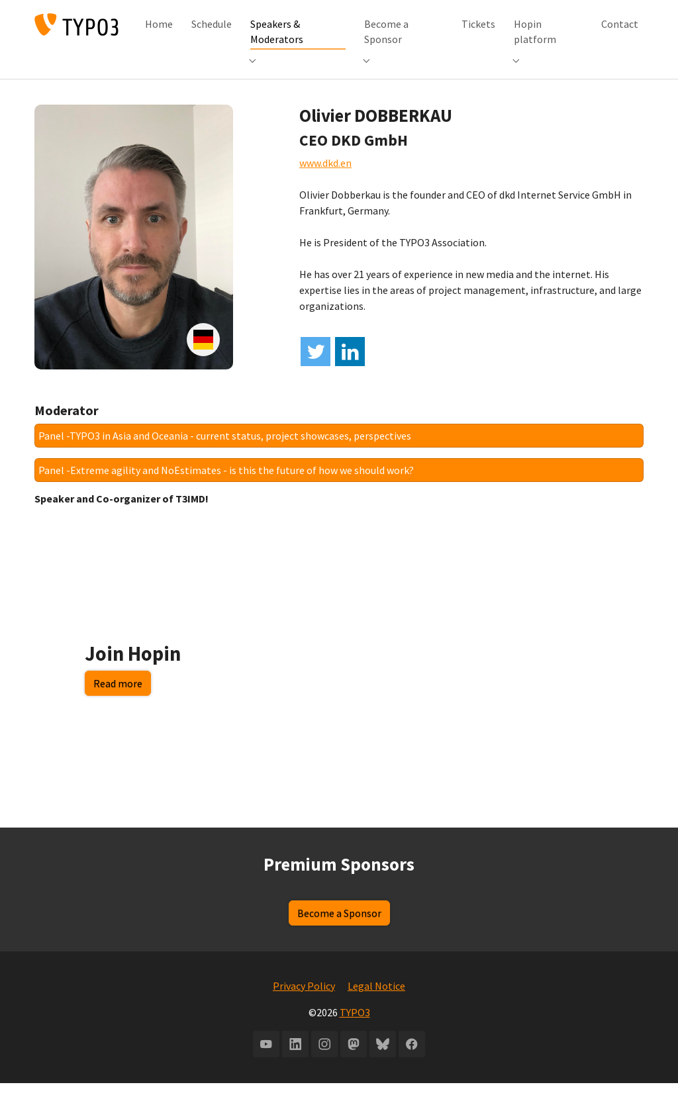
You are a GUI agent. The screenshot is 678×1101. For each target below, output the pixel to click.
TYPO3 (355, 1030)
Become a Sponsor (339, 930)
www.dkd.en (325, 180)
